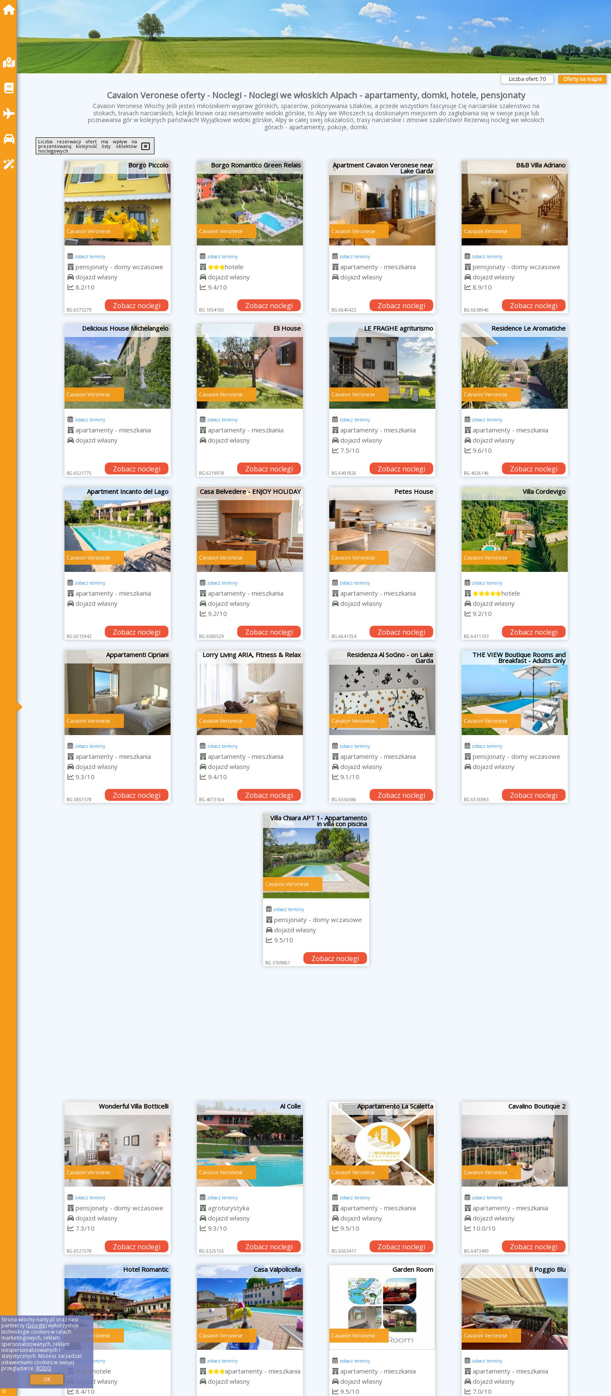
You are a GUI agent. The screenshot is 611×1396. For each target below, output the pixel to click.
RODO (43, 1368)
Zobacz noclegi (136, 305)
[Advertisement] (316, 1038)
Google (36, 1325)
